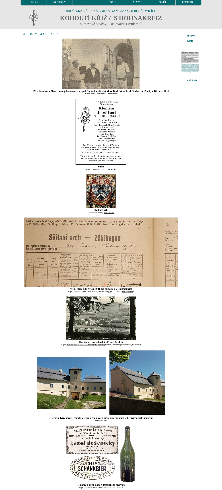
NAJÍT (162, 2)
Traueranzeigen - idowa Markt (104, 169)
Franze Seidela (115, 342)
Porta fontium (127, 291)
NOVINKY (59, 2)
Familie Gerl (109, 213)
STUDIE (85, 2)
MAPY (137, 2)
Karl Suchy (146, 91)
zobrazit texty (190, 80)
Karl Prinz (118, 91)
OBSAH (111, 2)
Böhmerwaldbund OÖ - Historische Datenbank (85, 345)
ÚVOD (33, 2)
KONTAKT (188, 2)
